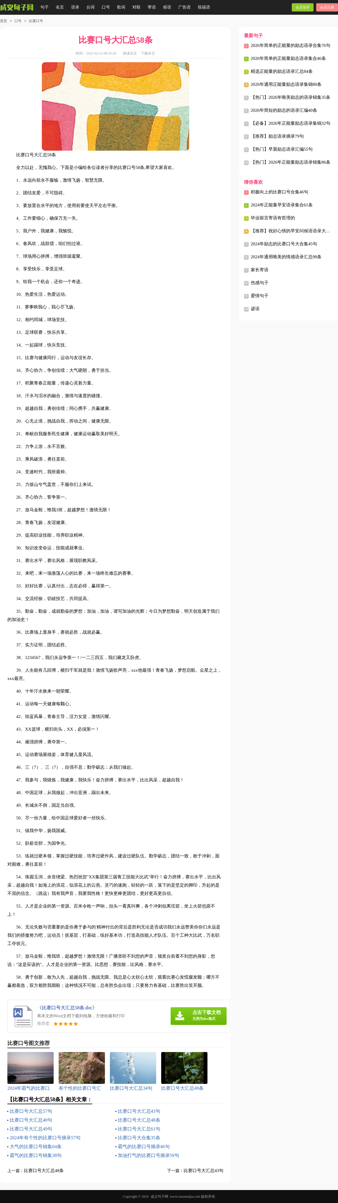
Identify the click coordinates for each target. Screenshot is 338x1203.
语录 (75, 7)
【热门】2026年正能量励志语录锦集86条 (290, 162)
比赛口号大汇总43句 (139, 1111)
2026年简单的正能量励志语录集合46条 (288, 58)
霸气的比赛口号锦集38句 (36, 1155)
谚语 (255, 308)
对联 (136, 7)
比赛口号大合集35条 (139, 1137)
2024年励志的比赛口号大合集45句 (284, 243)
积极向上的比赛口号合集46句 (279, 192)
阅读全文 (130, 53)
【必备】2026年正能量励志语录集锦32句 (290, 123)
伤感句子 (259, 282)
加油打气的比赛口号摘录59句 (148, 1155)
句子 (44, 7)
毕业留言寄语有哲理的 (273, 218)
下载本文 (148, 53)
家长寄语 (259, 269)
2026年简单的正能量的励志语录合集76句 (290, 45)
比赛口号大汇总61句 (139, 1128)
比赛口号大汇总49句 (31, 1128)
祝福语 (204, 7)
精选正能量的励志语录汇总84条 (282, 71)
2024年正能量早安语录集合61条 (282, 205)
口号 (106, 7)
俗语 (167, 7)
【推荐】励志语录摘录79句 (277, 136)
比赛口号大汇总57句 (31, 1111)
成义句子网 (159, 1196)
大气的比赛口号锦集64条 (36, 1146)
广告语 (184, 7)
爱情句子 (259, 295)
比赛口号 (36, 21)
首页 (3, 21)
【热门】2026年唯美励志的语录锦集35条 (290, 97)
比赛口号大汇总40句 (31, 1120)
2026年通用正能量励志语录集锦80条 (286, 84)
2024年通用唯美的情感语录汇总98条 (286, 256)
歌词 (121, 7)
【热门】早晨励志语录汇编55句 (282, 149)
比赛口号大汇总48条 (139, 1120)
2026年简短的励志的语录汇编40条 (284, 110)
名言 (60, 7)
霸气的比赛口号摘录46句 (144, 1146)
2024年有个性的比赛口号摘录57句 (45, 1137)
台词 (90, 7)
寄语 (152, 7)
